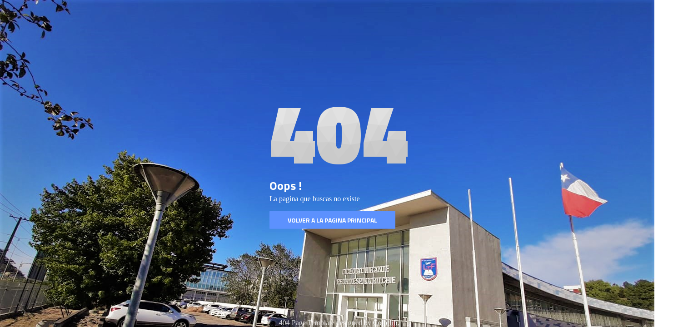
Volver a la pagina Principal (332, 220)
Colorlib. (386, 323)
